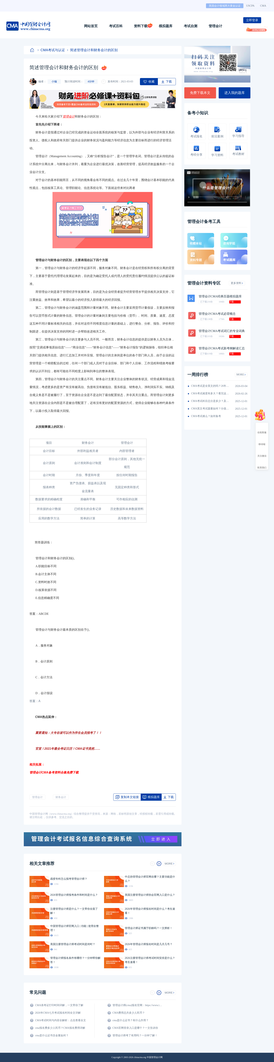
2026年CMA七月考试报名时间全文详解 (58, 1012)
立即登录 (252, 20)
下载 (231, 301)
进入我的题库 (234, 93)
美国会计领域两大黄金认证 (225, 5)
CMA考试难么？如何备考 (206, 416)
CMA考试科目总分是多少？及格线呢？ (210, 401)
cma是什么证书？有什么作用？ (131, 1020)
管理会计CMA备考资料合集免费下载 (54, 772)
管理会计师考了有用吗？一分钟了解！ (135, 1035)
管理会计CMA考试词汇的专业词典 (222, 331)
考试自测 (190, 26)
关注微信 (261, 452)
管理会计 (215, 26)
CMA (263, 5)
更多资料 (237, 283)
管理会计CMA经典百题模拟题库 (220, 296)
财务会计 (61, 797)
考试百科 (116, 26)
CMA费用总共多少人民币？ (129, 1012)
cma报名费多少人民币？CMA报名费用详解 (60, 1027)
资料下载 (140, 26)
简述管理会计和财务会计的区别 (92, 50)
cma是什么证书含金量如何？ (52, 1035)
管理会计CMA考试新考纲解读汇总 (222, 348)
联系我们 (261, 464)
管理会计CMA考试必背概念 (217, 313)
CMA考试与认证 (51, 50)
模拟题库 (165, 26)
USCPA (250, 5)
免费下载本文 (200, 93)
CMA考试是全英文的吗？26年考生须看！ (210, 385)
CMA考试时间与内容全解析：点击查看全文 (60, 1020)
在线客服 (261, 429)
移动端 (262, 440)
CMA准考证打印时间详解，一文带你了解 (59, 1005)
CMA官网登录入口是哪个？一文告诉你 (135, 1027)
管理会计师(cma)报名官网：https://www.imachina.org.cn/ (138, 1005)
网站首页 (91, 26)
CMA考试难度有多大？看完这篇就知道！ (210, 393)
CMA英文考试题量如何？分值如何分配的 (210, 408)
